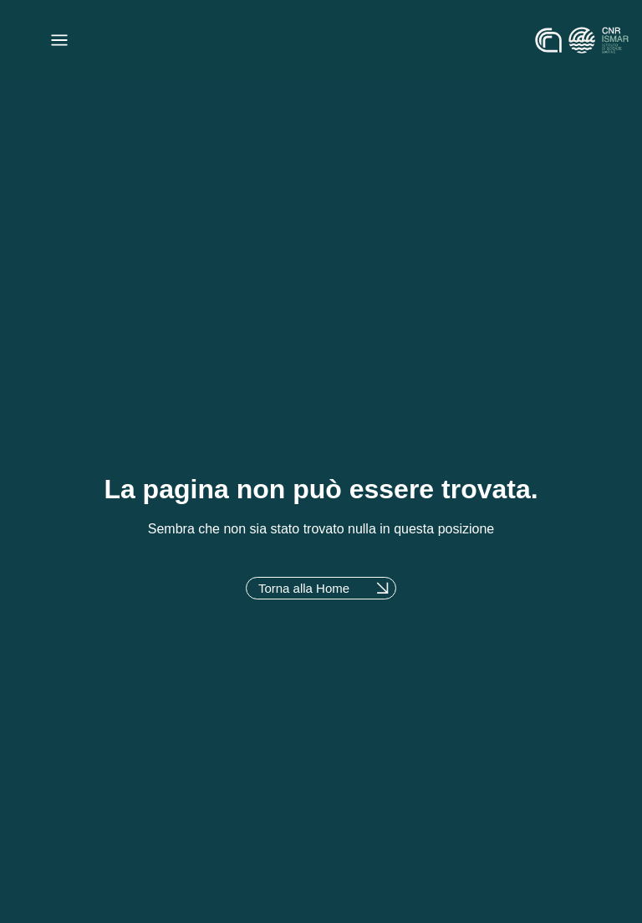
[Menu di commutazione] (59, 40)
